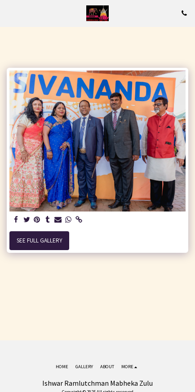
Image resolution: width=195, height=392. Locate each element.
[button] (10, 13)
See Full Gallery (39, 240)
